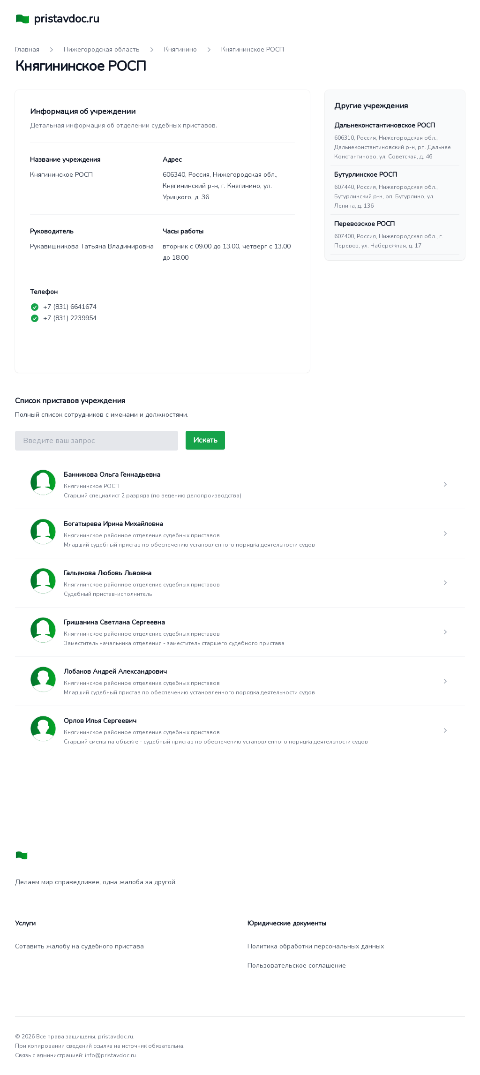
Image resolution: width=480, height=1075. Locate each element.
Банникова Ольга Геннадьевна (112, 474)
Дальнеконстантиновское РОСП (384, 125)
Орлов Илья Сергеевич (100, 720)
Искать (205, 440)
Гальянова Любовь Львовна (107, 573)
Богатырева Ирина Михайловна (113, 523)
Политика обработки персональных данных (316, 946)
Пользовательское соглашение (297, 965)
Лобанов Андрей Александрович (115, 671)
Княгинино (180, 49)
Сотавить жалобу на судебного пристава (79, 946)
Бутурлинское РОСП (365, 174)
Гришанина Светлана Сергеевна (114, 622)
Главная (27, 49)
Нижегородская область (102, 49)
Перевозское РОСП (364, 223)
